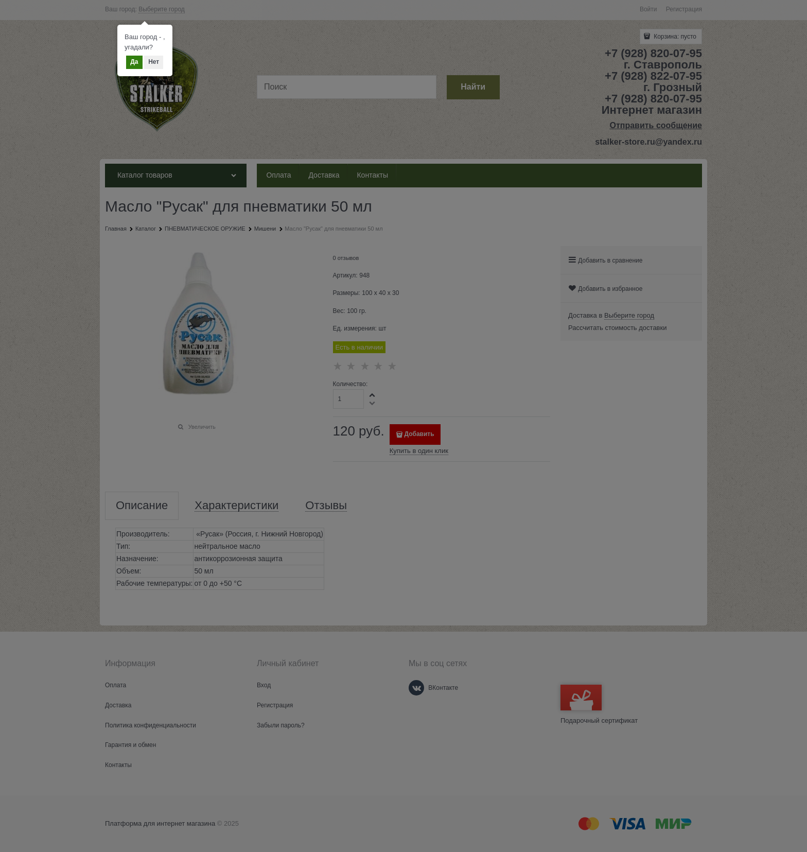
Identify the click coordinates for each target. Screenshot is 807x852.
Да (134, 61)
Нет (153, 61)
